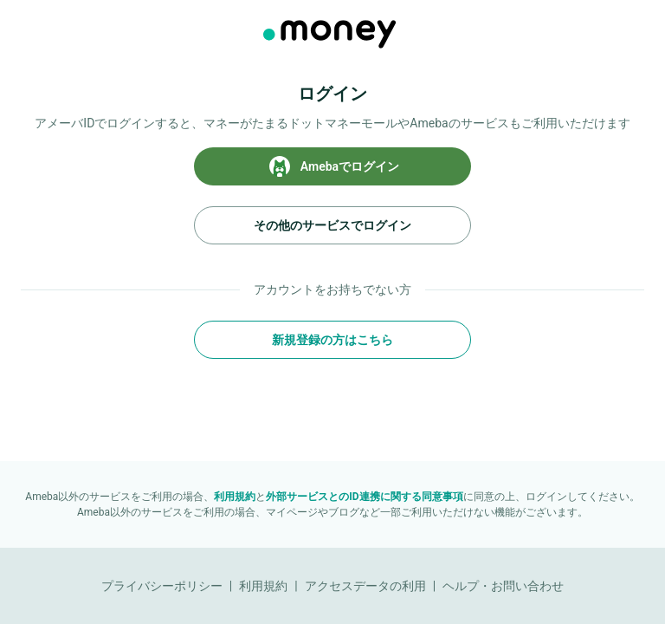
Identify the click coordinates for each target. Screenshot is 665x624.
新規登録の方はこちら (332, 340)
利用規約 (234, 497)
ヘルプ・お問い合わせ (503, 586)
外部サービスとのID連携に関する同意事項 (364, 497)
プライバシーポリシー (162, 586)
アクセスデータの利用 (365, 586)
